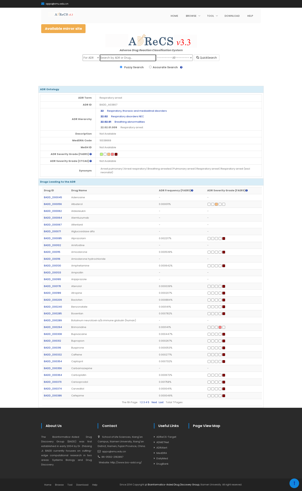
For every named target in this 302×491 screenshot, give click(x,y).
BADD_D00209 (53, 300)
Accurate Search (165, 67)
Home (47, 484)
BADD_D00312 (52, 341)
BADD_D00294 (53, 327)
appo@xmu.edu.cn (54, 3)
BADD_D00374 (53, 388)
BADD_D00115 (52, 252)
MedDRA (161, 453)
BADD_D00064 (53, 218)
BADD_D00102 (52, 245)
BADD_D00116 (52, 259)
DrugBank (162, 464)
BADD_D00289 (53, 320)
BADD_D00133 (52, 272)
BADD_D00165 (52, 279)
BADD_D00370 (53, 382)
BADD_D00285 (53, 313)
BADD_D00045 (53, 197)
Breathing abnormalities (123, 122)
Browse (59, 484)
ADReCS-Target (166, 437)
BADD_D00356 (53, 368)
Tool (69, 484)
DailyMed (162, 458)
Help (94, 484)
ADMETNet (162, 442)
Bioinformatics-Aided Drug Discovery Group (173, 484)
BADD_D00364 (53, 375)
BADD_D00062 (53, 211)
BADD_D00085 (53, 238)
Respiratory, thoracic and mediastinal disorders (134, 111)
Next (154, 402)
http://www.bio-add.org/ (126, 462)
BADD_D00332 (53, 354)
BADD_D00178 (52, 286)
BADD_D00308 (53, 334)
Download (82, 484)
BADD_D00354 (53, 361)
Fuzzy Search (133, 67)
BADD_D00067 (53, 224)
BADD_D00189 (52, 293)
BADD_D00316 (52, 348)
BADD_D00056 (53, 204)
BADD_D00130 (52, 265)
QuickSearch (206, 58)
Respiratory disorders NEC (122, 116)
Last (161, 402)
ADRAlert (161, 447)
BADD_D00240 (53, 307)
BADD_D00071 (52, 231)
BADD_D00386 (53, 395)
